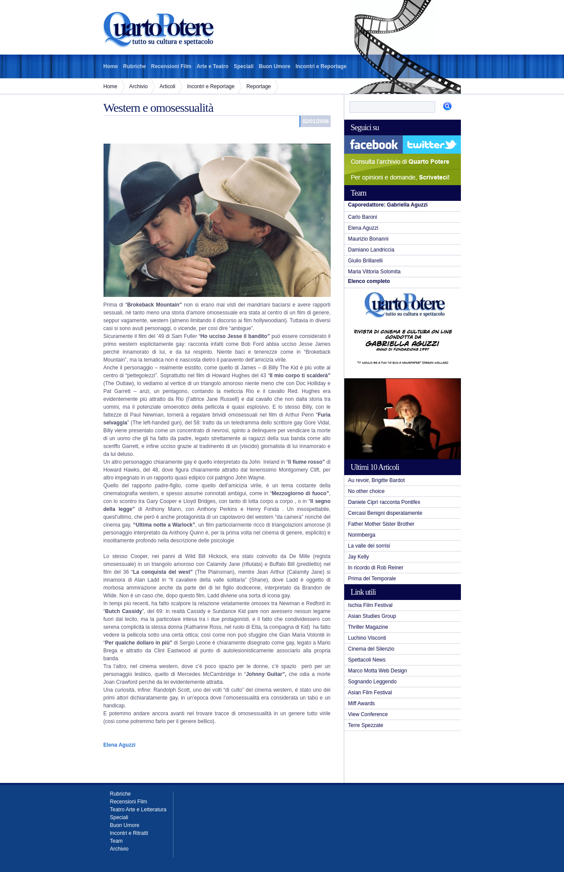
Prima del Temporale (372, 579)
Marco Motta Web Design (377, 671)
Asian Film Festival (370, 692)
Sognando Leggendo (372, 682)
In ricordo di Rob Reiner (376, 568)
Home (111, 66)
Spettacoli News (367, 660)
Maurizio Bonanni (368, 239)
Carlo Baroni (362, 217)
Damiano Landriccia (371, 250)
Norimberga (362, 535)
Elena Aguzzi (363, 228)
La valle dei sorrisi (369, 546)
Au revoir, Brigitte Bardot (376, 480)
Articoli (167, 86)
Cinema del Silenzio (371, 649)
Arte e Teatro (212, 66)
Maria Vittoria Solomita (374, 272)
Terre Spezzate (366, 725)
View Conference (368, 714)
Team (116, 841)
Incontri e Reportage (320, 66)
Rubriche (134, 66)
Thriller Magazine (368, 627)
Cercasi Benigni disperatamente (385, 513)
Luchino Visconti (367, 638)
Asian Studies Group (372, 616)
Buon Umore (274, 66)
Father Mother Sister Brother (381, 524)
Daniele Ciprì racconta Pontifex (384, 502)
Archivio (138, 86)
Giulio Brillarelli (365, 261)
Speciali (243, 66)
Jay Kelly (358, 557)
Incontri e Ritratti (129, 833)
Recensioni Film (171, 66)
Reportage (258, 86)
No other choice (366, 491)
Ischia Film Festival (370, 605)
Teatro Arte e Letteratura (138, 810)
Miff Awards (361, 703)
